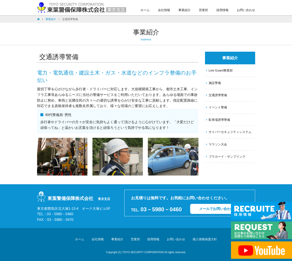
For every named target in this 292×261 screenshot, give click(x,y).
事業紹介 (184, 10)
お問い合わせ (246, 10)
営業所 (203, 10)
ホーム (145, 10)
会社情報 (164, 10)
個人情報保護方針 (205, 239)
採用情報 (222, 10)
